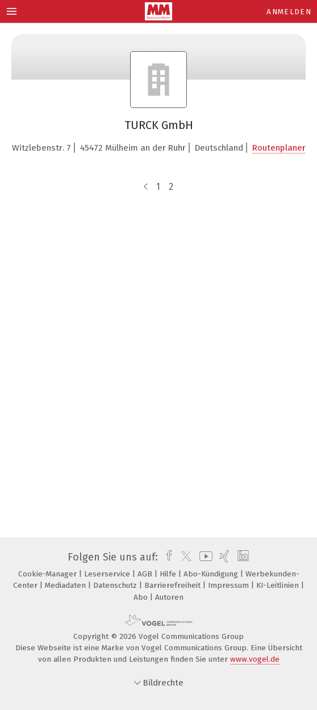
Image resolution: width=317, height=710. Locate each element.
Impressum (229, 585)
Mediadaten (66, 585)
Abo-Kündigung (211, 574)
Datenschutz (116, 585)
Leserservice (108, 574)
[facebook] (166, 557)
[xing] (223, 557)
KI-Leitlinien (278, 585)
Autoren (169, 597)
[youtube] (203, 557)
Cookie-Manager (48, 574)
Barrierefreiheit (173, 585)
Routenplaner (279, 148)
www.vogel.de (255, 659)
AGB (146, 574)
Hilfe (169, 574)
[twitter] (183, 557)
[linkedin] (241, 557)
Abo (142, 597)
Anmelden (288, 11)
